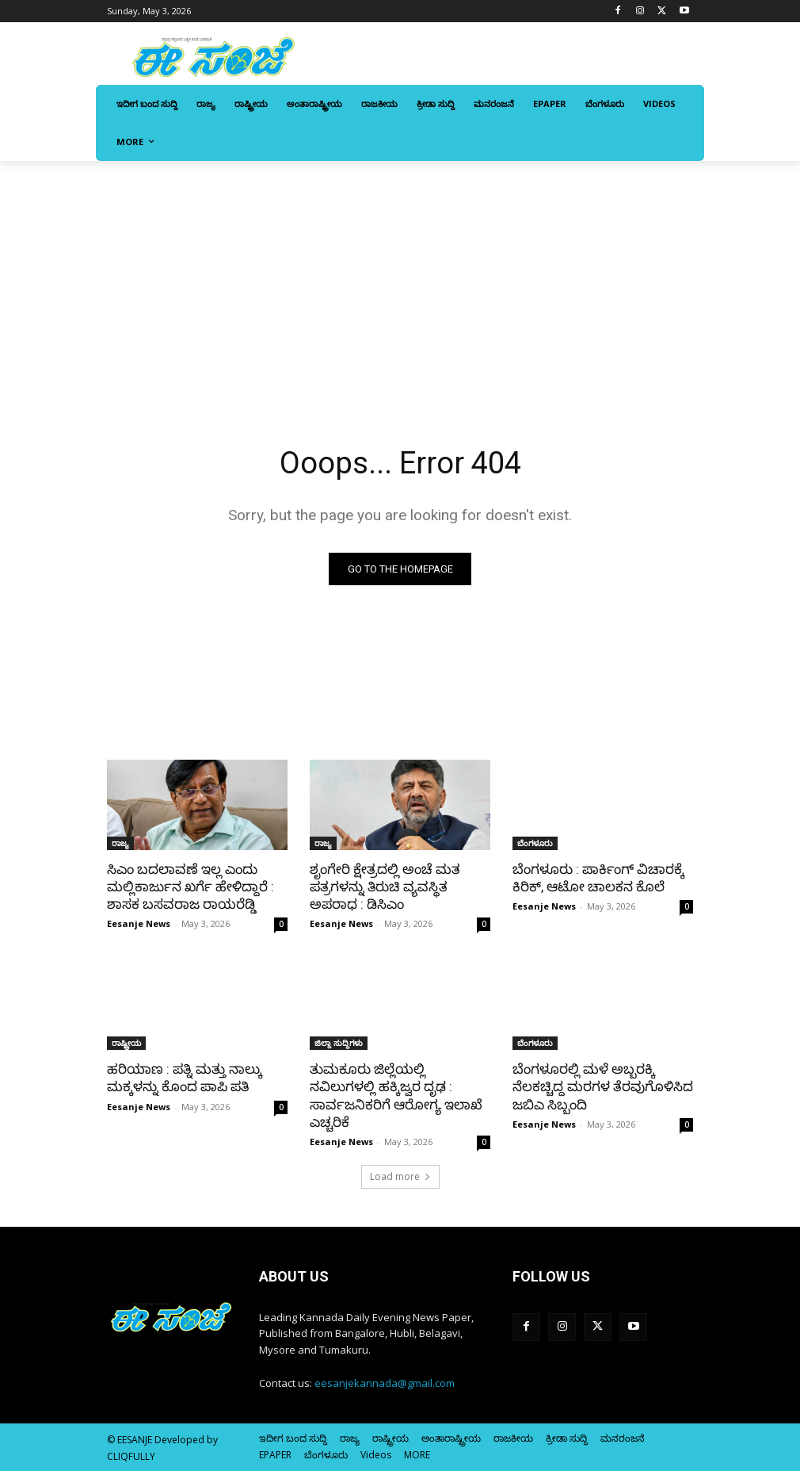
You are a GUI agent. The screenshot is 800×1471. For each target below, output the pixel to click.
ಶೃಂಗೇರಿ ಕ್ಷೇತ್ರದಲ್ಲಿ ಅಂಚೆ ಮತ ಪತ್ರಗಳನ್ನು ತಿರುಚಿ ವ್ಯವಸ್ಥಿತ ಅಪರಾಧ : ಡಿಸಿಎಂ (385, 886)
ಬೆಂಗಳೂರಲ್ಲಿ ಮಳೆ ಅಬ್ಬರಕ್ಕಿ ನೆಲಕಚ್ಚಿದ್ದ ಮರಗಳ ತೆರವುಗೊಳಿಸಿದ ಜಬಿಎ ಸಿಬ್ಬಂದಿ (602, 1086)
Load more (400, 1176)
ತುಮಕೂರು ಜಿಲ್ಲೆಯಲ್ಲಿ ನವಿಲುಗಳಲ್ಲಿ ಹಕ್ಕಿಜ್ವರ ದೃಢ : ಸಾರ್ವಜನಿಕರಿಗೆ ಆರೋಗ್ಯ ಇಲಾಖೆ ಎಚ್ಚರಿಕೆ (396, 1095)
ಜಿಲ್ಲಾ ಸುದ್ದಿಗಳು (338, 1042)
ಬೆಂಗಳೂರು (535, 843)
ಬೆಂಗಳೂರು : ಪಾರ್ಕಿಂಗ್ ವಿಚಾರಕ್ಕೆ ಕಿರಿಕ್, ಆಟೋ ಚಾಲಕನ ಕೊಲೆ (598, 877)
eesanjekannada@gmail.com (384, 1383)
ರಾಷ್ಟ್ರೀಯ (126, 1042)
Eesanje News (138, 923)
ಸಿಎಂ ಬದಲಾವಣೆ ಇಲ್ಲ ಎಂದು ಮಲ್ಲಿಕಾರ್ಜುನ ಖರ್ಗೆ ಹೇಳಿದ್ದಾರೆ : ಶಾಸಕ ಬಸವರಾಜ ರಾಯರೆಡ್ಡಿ (190, 886)
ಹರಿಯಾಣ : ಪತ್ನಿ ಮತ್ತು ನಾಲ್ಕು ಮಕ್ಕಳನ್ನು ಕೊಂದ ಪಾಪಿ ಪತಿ (184, 1077)
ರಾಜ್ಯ (120, 843)
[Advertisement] (400, 280)
